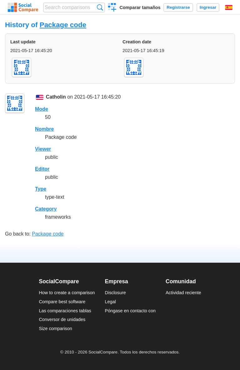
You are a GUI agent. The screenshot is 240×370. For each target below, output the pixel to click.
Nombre (44, 129)
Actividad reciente (183, 292)
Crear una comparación (112, 8)
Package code (63, 25)
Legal (110, 301)
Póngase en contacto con (130, 310)
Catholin (56, 97)
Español (228, 7)
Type (40, 189)
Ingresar (208, 7)
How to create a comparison (67, 292)
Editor (42, 169)
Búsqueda (100, 7)
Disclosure (115, 292)
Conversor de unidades (62, 319)
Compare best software (62, 301)
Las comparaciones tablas (65, 310)
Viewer (43, 149)
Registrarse (178, 7)
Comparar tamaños (139, 7)
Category (46, 209)
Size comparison (55, 328)
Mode (41, 109)
